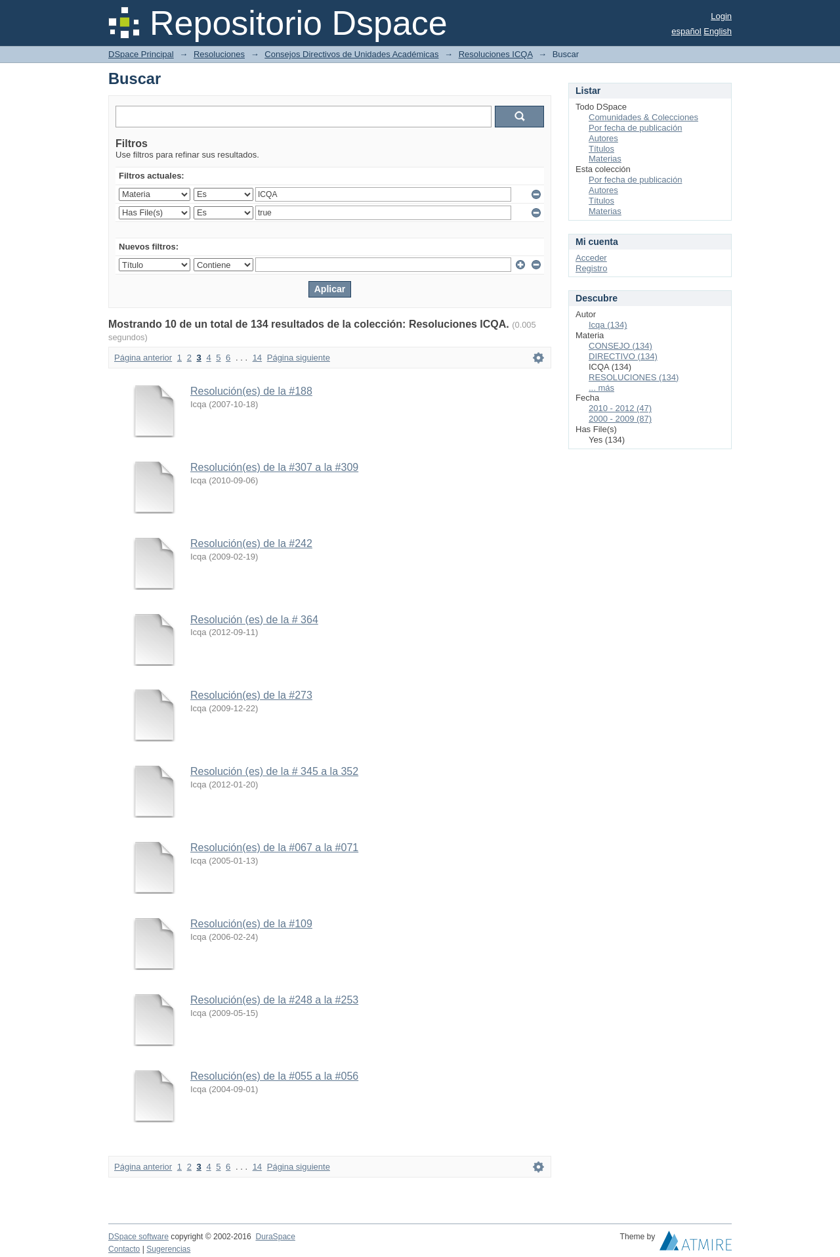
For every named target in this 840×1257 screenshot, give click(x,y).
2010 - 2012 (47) (620, 408)
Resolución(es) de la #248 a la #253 (274, 999)
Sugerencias (168, 1249)
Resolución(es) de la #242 (251, 543)
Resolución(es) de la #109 (251, 923)
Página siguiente (298, 358)
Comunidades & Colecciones (643, 117)
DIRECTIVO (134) (623, 356)
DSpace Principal (141, 54)
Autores (603, 138)
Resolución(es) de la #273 (251, 695)
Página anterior (143, 358)
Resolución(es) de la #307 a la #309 (274, 467)
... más (601, 388)
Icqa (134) (608, 325)
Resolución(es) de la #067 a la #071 (274, 847)
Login (721, 16)
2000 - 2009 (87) (620, 419)
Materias (605, 159)
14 (257, 358)
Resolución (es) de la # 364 (254, 619)
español (686, 31)
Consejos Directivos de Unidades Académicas (351, 54)
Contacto (124, 1249)
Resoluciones (219, 54)
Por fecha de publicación (635, 128)
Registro (591, 268)
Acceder (591, 258)
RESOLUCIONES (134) (634, 377)
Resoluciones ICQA (496, 54)
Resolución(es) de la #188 (251, 391)
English (718, 31)
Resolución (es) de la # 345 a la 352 (274, 771)
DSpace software (138, 1236)
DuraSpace (275, 1236)
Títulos (601, 149)
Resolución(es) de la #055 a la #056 (274, 1076)
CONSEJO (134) (620, 346)
